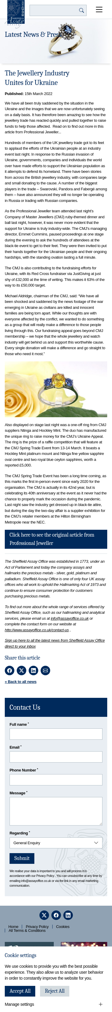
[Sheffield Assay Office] (15, 14)
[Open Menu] (99, 9)
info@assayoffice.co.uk (70, 618)
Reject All (55, 991)
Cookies (63, 927)
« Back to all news (20, 681)
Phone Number (24, 769)
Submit (22, 858)
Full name (19, 724)
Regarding (20, 832)
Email (16, 746)
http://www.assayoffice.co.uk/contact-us (37, 630)
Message (18, 792)
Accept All (20, 991)
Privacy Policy (45, 875)
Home (13, 927)
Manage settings (19, 1004)
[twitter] (44, 915)
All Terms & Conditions (27, 930)
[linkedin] (68, 915)
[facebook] (56, 915)
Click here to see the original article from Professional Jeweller (52, 539)
